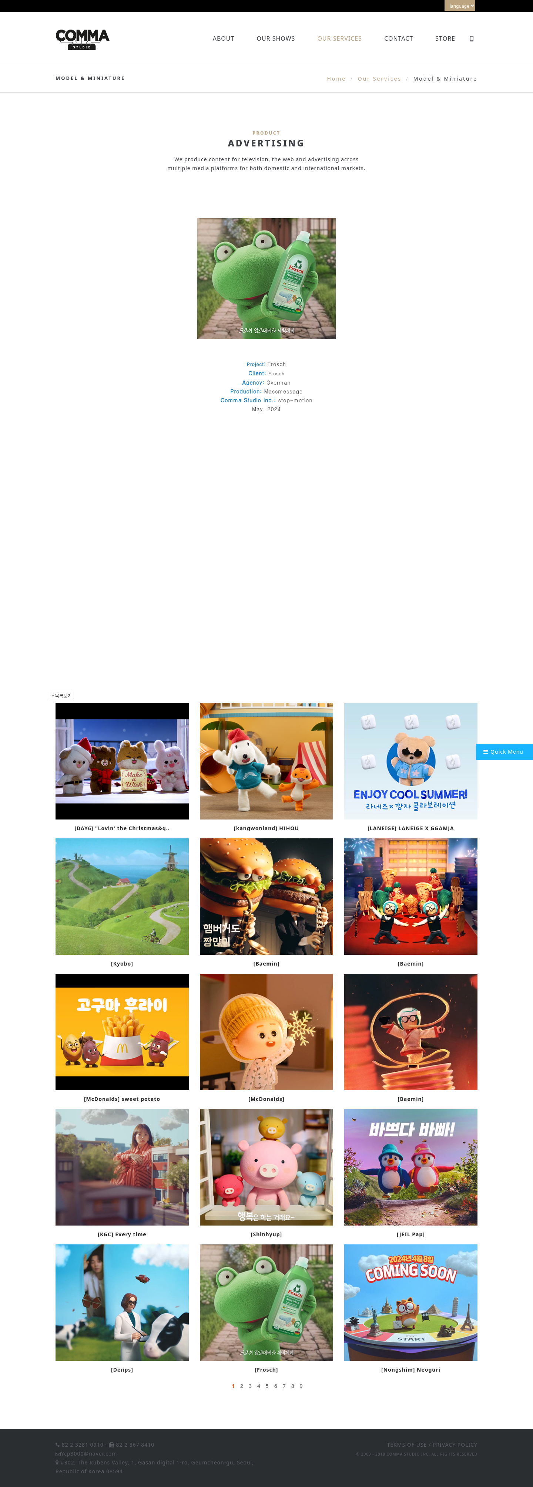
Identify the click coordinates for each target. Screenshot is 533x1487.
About (224, 38)
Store (445, 38)
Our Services (339, 38)
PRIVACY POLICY (455, 1444)
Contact (398, 38)
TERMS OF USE (407, 1444)
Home (336, 78)
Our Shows (276, 38)
